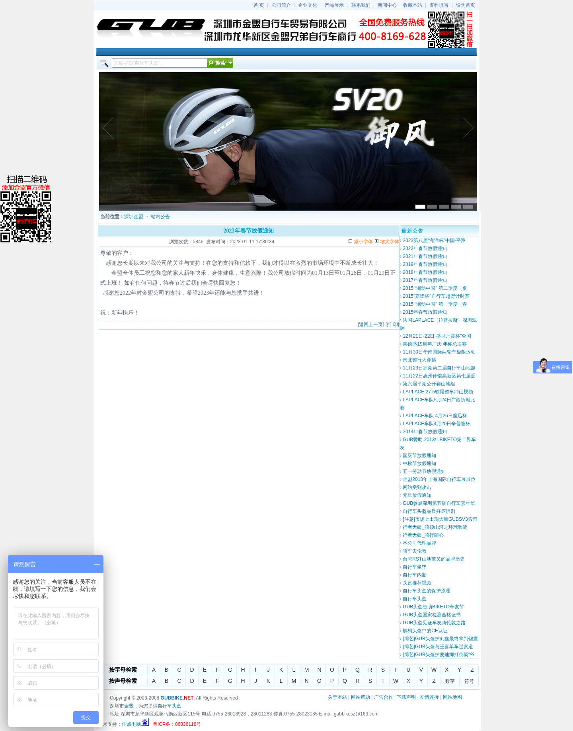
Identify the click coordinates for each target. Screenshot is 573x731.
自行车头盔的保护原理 (426, 591)
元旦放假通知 (417, 495)
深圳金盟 (133, 216)
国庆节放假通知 (419, 455)
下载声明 (406, 697)
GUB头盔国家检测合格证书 (432, 615)
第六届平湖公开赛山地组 (429, 384)
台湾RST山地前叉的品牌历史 (434, 559)
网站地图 (452, 697)
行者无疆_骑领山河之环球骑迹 (435, 527)
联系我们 (360, 5)
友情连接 (429, 697)
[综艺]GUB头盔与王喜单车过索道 (438, 646)
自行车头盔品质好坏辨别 (429, 511)
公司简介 (281, 5)
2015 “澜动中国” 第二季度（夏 (435, 288)
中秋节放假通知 (419, 463)
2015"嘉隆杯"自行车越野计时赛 (436, 296)
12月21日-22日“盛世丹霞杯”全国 (437, 336)
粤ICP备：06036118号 (177, 724)
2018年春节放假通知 (425, 272)
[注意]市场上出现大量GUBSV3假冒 (440, 519)
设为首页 (465, 5)
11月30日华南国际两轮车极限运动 (439, 352)
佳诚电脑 (131, 724)
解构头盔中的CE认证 (425, 630)
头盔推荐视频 (417, 583)
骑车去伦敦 (415, 551)
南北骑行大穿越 (419, 360)
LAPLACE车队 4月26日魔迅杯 (435, 415)
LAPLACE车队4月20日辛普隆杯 (436, 423)
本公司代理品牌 (419, 543)
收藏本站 (412, 5)
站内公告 (160, 216)
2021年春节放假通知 (425, 256)
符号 (469, 681)
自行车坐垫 (415, 567)
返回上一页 (371, 324)
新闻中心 (387, 5)
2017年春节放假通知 (425, 280)
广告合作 (383, 697)
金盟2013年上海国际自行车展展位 (439, 479)
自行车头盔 (415, 599)
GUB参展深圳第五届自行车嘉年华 (439, 503)
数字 (450, 681)
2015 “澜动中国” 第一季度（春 (435, 304)
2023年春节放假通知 (425, 248)
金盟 (129, 706)
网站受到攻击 (417, 487)
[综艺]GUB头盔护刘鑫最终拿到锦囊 (440, 638)
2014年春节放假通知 (425, 431)
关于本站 (337, 697)
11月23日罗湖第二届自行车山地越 (439, 368)
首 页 (258, 5)
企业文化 (307, 5)
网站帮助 (360, 697)
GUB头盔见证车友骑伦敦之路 (434, 622)
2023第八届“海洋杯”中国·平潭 (434, 240)
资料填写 (438, 5)
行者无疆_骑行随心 (423, 535)
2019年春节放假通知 (425, 264)
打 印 (392, 324)
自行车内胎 (415, 575)
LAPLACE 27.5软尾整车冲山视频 (438, 392)
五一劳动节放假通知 (424, 471)
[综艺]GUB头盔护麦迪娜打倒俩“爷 (439, 654)
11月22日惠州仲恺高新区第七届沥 (439, 376)
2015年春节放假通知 (425, 312)
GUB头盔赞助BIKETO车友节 (433, 607)
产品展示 (334, 5)
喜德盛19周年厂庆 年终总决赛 (435, 344)
